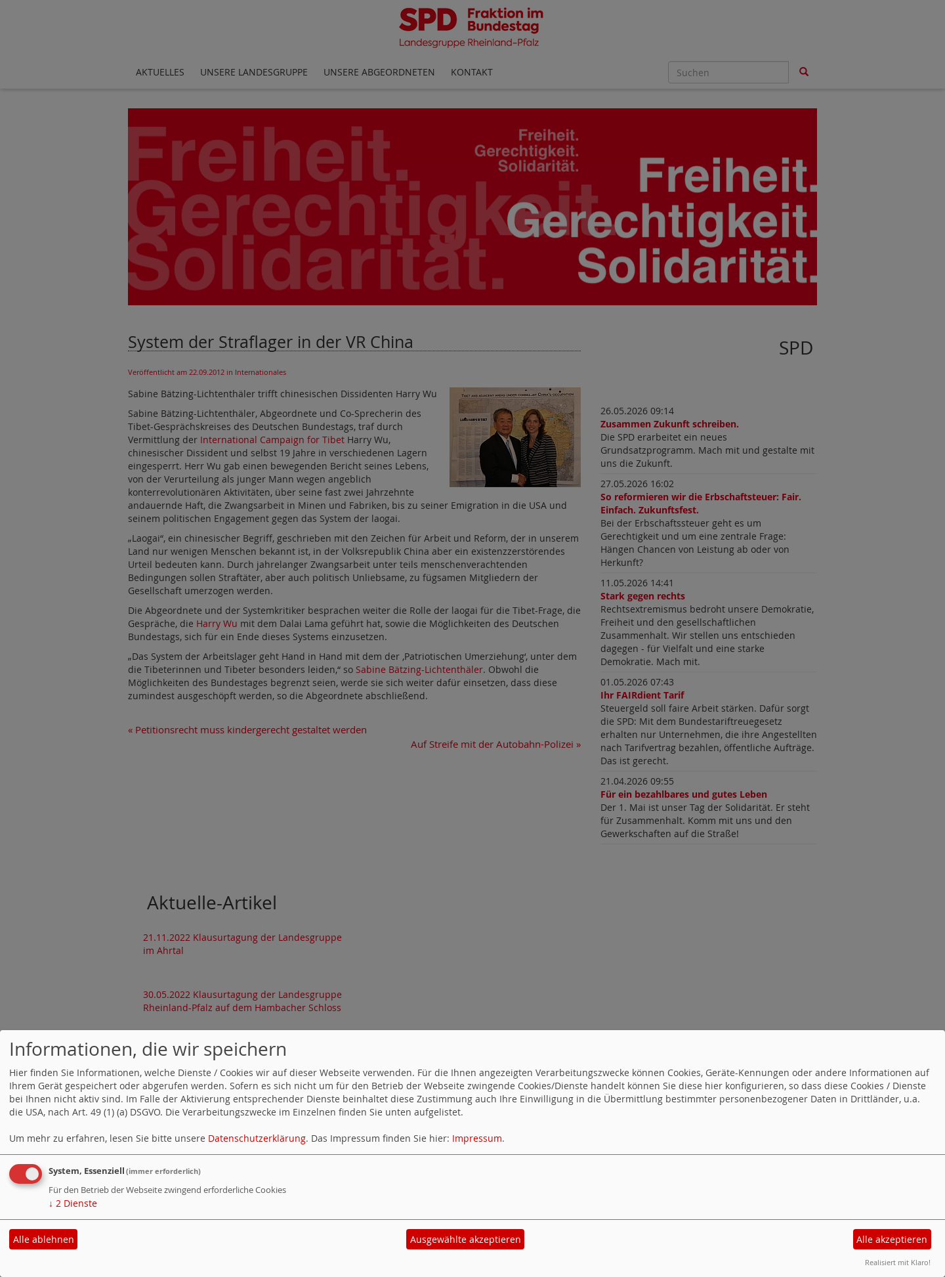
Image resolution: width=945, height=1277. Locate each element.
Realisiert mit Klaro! (898, 1262)
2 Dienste (73, 1203)
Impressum (477, 1138)
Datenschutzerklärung (257, 1138)
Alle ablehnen (43, 1239)
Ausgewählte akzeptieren (465, 1239)
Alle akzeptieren (891, 1239)
